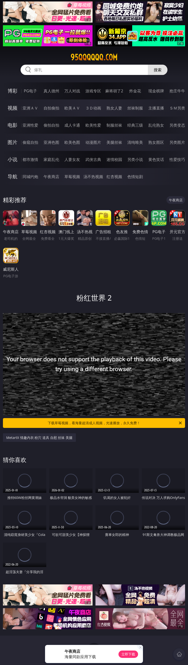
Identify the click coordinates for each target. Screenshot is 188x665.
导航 (12, 176)
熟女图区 (156, 142)
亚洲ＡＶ (30, 108)
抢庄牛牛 (177, 91)
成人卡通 (72, 125)
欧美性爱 (93, 125)
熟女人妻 (114, 108)
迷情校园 (114, 159)
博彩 (12, 90)
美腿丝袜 (114, 142)
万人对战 (72, 91)
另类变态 (177, 125)
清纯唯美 (135, 142)
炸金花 (135, 91)
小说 (12, 159)
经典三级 (135, 125)
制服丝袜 (114, 125)
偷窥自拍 (30, 142)
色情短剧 (135, 176)
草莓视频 (72, 176)
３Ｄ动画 (93, 108)
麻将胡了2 (114, 91)
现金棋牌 (156, 91)
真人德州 (51, 91)
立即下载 (128, 654)
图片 (12, 142)
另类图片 (177, 142)
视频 (12, 108)
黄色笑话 (156, 159)
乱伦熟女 (156, 125)
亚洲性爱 (30, 125)
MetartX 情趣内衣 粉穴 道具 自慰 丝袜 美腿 (39, 437)
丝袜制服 (135, 108)
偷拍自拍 (51, 125)
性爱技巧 (177, 159)
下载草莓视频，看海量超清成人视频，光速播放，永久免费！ (115, 423)
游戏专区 (93, 91)
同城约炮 (30, 176)
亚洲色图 (51, 142)
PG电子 (30, 91)
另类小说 (135, 159)
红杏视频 (114, 176)
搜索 (158, 70)
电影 (12, 125)
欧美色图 (72, 142)
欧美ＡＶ (72, 108)
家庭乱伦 (51, 159)
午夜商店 (51, 176)
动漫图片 (93, 142)
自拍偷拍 (51, 108)
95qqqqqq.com (94, 57)
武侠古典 (93, 159)
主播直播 (156, 108)
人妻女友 (72, 159)
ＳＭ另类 (177, 108)
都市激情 (30, 159)
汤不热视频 (93, 176)
